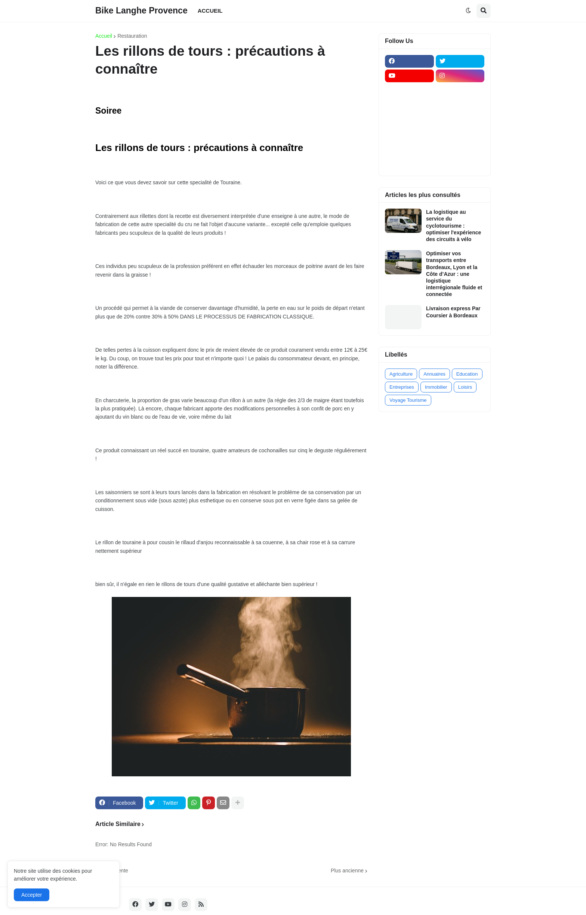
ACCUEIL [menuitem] (210, 10)
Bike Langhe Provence (141, 10)
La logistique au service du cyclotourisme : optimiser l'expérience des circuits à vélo (453, 225)
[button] (468, 11)
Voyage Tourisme (408, 400)
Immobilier (436, 387)
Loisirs (465, 387)
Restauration (132, 35)
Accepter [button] (31, 895)
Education (467, 374)
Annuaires (434, 374)
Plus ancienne (347, 871)
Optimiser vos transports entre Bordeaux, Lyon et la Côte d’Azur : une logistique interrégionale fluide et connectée (454, 273)
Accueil (103, 35)
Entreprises (401, 387)
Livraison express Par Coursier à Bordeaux (453, 311)
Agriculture (401, 374)
